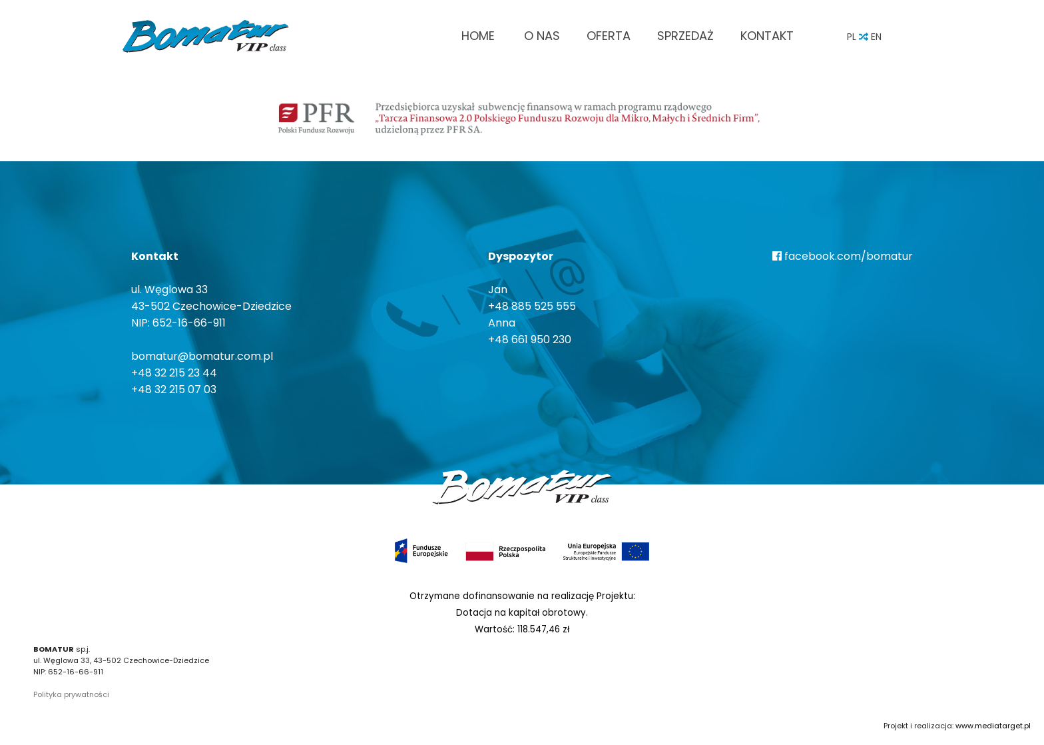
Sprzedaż (685, 35)
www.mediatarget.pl (993, 725)
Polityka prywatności (71, 694)
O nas (542, 35)
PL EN (864, 36)
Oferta (609, 35)
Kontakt (767, 35)
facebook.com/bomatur (842, 256)
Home (478, 35)
